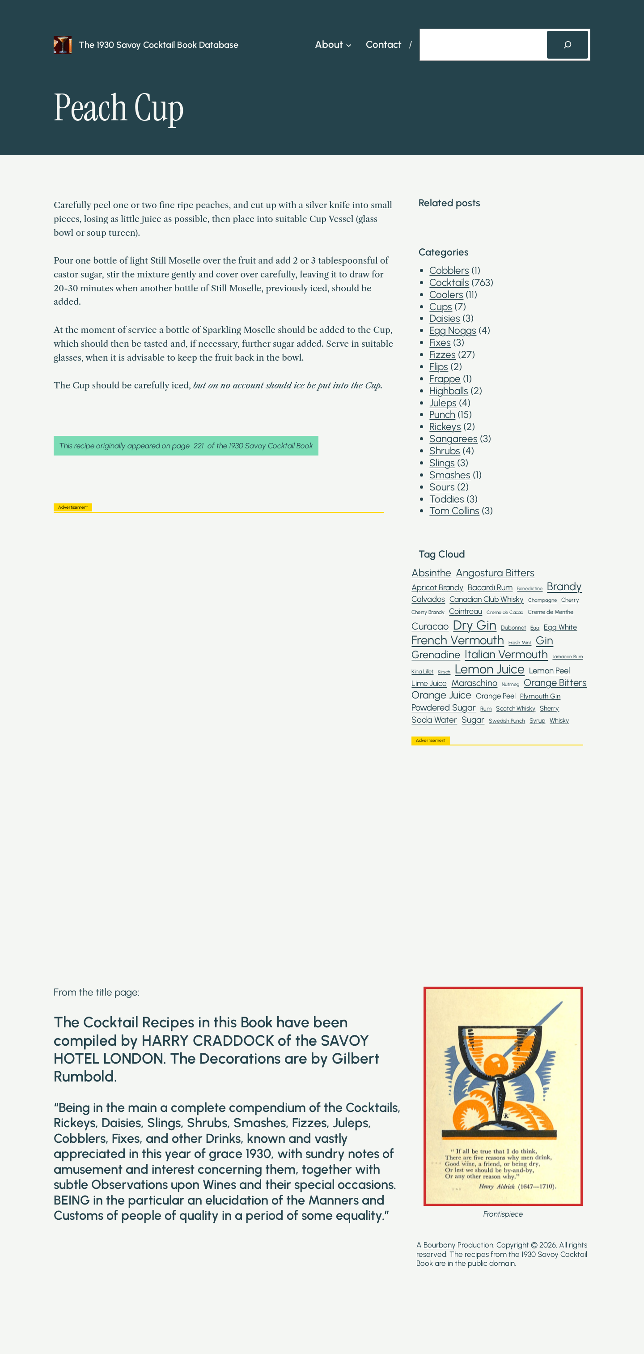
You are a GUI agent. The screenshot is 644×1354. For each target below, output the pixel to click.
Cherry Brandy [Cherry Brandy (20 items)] (428, 612)
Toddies (446, 499)
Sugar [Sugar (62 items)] (473, 720)
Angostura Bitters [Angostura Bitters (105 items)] (495, 573)
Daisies (444, 318)
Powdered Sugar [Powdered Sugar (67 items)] (443, 707)
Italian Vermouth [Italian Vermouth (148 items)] (506, 654)
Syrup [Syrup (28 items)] (537, 720)
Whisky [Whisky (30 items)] (559, 720)
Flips (438, 367)
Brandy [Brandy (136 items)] (564, 586)
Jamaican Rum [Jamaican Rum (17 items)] (567, 657)
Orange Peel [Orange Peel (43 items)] (496, 695)
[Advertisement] (219, 582)
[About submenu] (349, 44)
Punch (442, 415)
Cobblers (449, 270)
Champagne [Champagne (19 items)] (542, 600)
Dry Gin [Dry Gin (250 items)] (474, 625)
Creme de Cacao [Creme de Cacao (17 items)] (505, 612)
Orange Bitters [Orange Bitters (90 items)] (555, 683)
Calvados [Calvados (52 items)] (428, 599)
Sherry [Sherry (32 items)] (549, 708)
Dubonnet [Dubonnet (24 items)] (513, 627)
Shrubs (444, 451)
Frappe (445, 379)
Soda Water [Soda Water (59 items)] (434, 720)
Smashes (449, 475)
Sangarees (453, 439)
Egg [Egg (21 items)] (534, 628)
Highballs (448, 391)
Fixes (440, 342)
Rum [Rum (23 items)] (485, 708)
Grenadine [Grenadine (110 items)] (435, 654)
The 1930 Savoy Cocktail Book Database (158, 44)
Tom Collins (454, 511)
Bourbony (440, 1244)
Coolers (446, 295)
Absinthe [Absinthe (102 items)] (431, 573)
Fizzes (442, 355)
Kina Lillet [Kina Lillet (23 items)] (422, 671)
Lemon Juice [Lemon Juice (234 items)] (490, 669)
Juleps (443, 403)
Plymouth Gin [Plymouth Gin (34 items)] (540, 696)
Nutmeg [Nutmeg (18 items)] (510, 684)
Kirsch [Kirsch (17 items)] (444, 672)
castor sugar (78, 274)
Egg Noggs (452, 330)
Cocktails (449, 283)
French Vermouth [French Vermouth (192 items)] (457, 640)
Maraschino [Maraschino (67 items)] (474, 682)
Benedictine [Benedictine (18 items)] (529, 589)
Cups (440, 307)
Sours (442, 487)
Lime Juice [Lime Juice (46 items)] (429, 683)
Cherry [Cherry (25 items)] (570, 599)
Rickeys (445, 427)
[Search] (567, 45)
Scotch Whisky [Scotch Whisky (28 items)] (515, 708)
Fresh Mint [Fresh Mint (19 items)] (519, 643)
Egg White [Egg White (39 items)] (560, 627)
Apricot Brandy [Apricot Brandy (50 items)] (437, 587)
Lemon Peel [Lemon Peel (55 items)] (549, 671)
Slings (442, 463)
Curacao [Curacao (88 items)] (430, 626)
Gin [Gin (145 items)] (544, 640)
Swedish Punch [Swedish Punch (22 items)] (507, 721)
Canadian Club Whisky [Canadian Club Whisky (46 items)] (486, 599)
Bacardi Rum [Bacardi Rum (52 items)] (490, 587)
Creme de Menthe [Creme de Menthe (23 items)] (550, 612)
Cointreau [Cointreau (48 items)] (465, 611)
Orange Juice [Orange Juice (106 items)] (441, 695)
